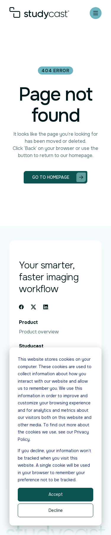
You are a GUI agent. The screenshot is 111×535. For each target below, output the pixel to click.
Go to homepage (59, 177)
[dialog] (55, 436)
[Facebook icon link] (21, 307)
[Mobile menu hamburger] (96, 13)
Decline (56, 510)
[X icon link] (33, 307)
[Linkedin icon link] (46, 307)
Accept (56, 494)
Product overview (39, 332)
